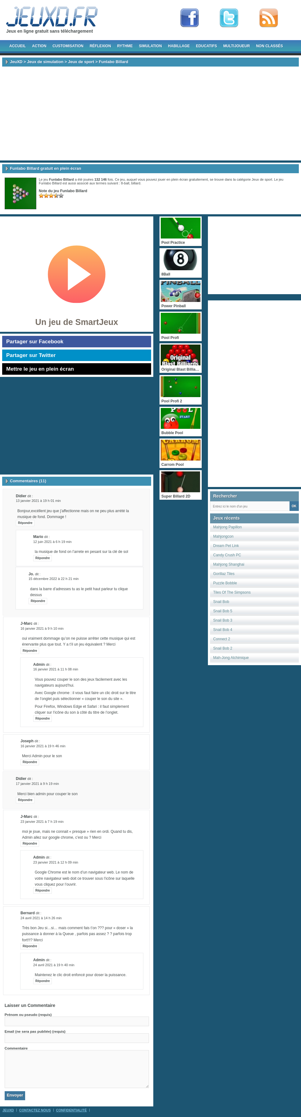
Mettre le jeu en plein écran (40, 369)
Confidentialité (71, 1110)
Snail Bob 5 (222, 611)
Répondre (25, 523)
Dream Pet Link (226, 546)
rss (269, 18)
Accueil (17, 46)
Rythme (125, 46)
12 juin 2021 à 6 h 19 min (52, 542)
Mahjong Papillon (227, 527)
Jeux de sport (81, 61)
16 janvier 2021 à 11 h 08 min (55, 669)
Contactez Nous (35, 1110)
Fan (190, 18)
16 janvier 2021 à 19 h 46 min (42, 746)
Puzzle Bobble (225, 583)
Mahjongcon (223, 536)
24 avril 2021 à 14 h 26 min (41, 918)
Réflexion (100, 46)
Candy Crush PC (227, 555)
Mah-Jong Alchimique (231, 658)
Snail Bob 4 (222, 630)
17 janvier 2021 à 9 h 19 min (37, 784)
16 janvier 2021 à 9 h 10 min (42, 628)
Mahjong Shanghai (228, 564)
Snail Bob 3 (222, 620)
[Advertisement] (150, 113)
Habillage (179, 46)
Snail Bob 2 (222, 648)
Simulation (150, 46)
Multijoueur (236, 46)
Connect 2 (221, 639)
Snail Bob (221, 602)
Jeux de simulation (45, 61)
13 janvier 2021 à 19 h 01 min (38, 501)
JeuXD (16, 61)
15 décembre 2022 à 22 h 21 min (54, 579)
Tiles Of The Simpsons (232, 592)
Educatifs (206, 46)
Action (39, 46)
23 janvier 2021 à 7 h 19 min (42, 821)
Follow (229, 18)
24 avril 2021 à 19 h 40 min (53, 965)
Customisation (67, 46)
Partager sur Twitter (31, 355)
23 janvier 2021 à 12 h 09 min (55, 862)
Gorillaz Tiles (224, 574)
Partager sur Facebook (34, 342)
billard (135, 183)
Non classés (269, 46)
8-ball (125, 183)
